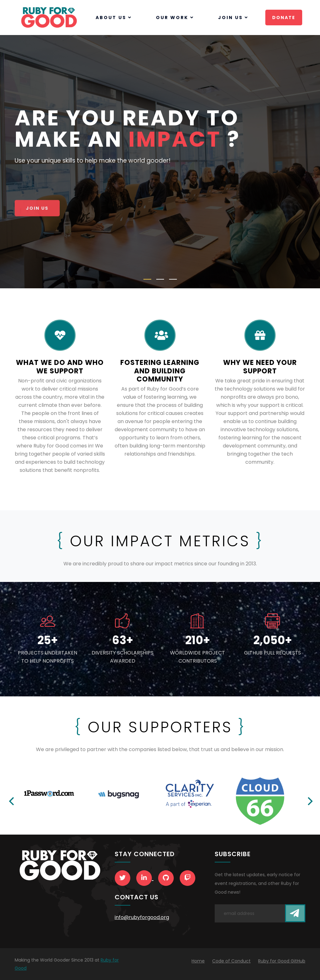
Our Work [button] (175, 17)
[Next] (309, 801)
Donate (283, 17)
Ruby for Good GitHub (281, 961)
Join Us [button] (233, 17)
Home (198, 961)
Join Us (37, 209)
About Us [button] (114, 17)
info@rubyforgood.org (142, 917)
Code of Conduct (231, 961)
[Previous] (12, 801)
